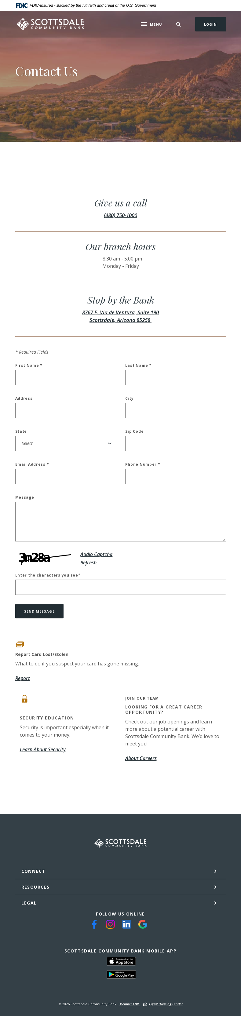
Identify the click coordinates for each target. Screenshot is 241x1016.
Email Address (32, 464)
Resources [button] (35, 887)
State (21, 431)
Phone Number (142, 464)
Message (24, 497)
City (129, 398)
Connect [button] (33, 871)
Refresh (88, 562)
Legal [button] (29, 903)
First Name (29, 365)
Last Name (138, 365)
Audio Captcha (96, 554)
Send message (39, 611)
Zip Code (134, 431)
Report (22, 678)
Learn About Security (43, 749)
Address (24, 398)
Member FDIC (129, 1004)
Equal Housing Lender (166, 1004)
